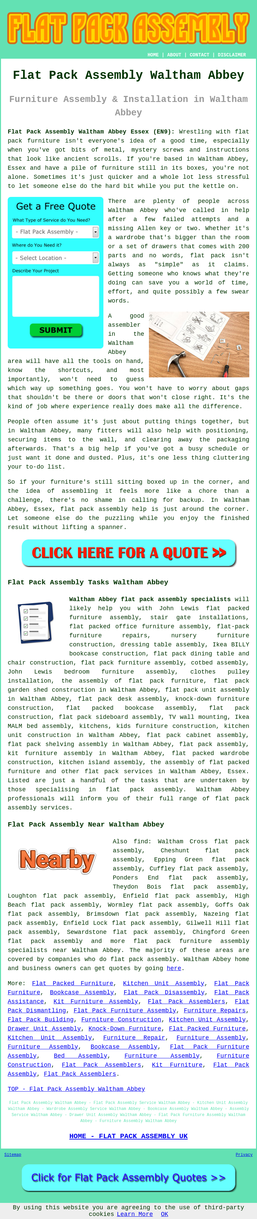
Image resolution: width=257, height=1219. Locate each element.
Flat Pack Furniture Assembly (125, 1010)
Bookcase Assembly (82, 992)
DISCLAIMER (232, 55)
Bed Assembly (80, 1056)
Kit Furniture (177, 1065)
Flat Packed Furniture (72, 983)
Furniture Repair (134, 1038)
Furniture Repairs (215, 1010)
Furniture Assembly (211, 1038)
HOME (153, 55)
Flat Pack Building (41, 1019)
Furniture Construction (121, 1019)
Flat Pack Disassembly (163, 992)
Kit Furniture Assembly (96, 1001)
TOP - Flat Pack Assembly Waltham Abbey (76, 1089)
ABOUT (174, 55)
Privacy (244, 1155)
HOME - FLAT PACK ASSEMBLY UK (128, 1136)
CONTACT (199, 55)
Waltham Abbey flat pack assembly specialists (150, 599)
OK (164, 1214)
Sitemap (12, 1155)
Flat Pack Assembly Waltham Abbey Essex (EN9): (91, 131)
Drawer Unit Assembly (44, 1028)
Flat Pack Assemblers (186, 1001)
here (174, 968)
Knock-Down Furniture (125, 1028)
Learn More (135, 1214)
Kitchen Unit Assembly (163, 983)
